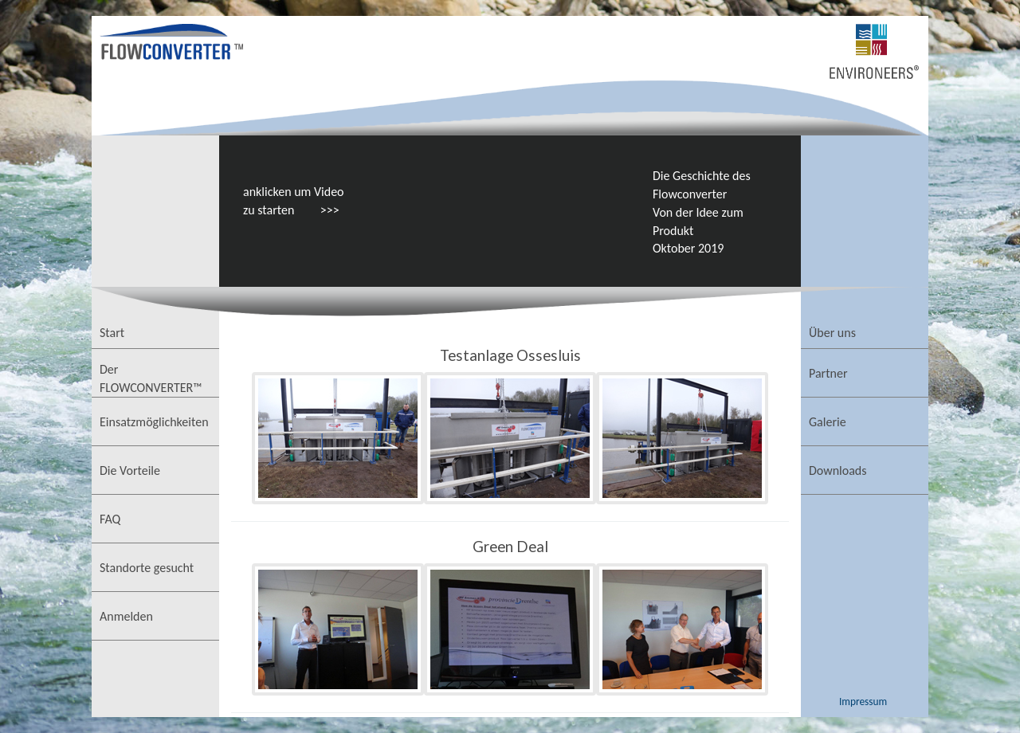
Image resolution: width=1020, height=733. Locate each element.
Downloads (838, 470)
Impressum (863, 701)
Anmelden (126, 616)
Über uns (832, 332)
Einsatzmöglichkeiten (154, 421)
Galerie (827, 421)
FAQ (110, 519)
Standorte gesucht (147, 567)
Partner (828, 373)
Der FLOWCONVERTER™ (151, 378)
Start (112, 332)
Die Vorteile (130, 470)
